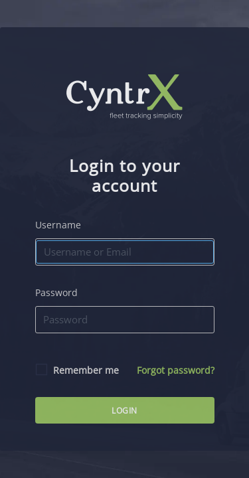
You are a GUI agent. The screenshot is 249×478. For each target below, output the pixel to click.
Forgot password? (175, 370)
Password (56, 292)
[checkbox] (43, 370)
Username (58, 224)
